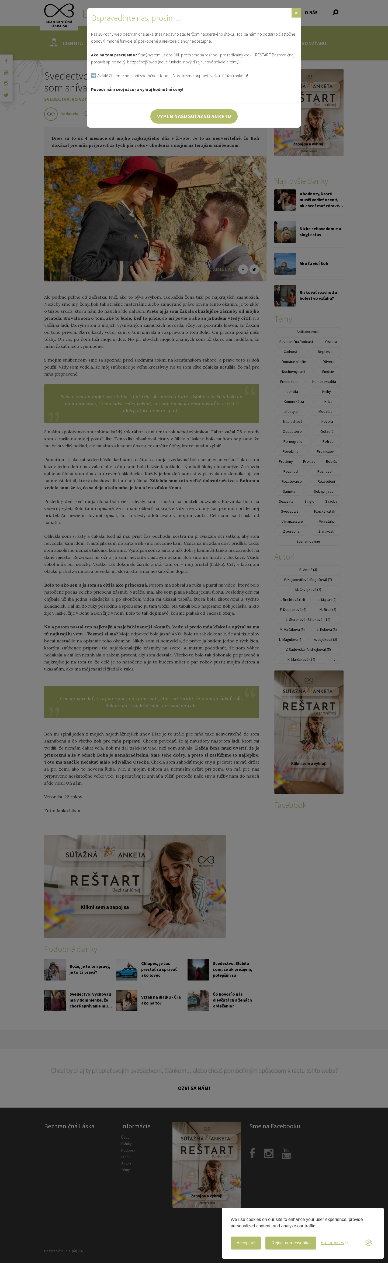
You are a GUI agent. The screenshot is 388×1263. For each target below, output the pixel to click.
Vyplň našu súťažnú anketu (194, 116)
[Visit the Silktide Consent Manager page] (368, 1243)
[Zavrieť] (296, 13)
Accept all (246, 1243)
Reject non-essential (290, 1243)
